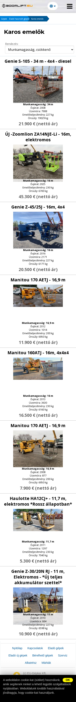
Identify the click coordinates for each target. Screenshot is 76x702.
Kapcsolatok (35, 648)
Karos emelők (37, 18)
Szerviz (62, 655)
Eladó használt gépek (19, 18)
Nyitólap (17, 648)
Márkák (46, 662)
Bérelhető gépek (42, 655)
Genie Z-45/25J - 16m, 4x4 (38, 207)
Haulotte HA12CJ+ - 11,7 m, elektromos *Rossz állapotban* (38, 501)
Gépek (4, 18)
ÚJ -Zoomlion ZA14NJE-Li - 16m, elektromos (38, 137)
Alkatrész (31, 662)
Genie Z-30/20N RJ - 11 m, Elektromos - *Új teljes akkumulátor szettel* (38, 576)
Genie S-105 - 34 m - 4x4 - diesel (38, 61)
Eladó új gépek (18, 655)
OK (68, 680)
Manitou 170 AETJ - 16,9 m (38, 280)
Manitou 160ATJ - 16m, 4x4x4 (38, 352)
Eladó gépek (56, 648)
